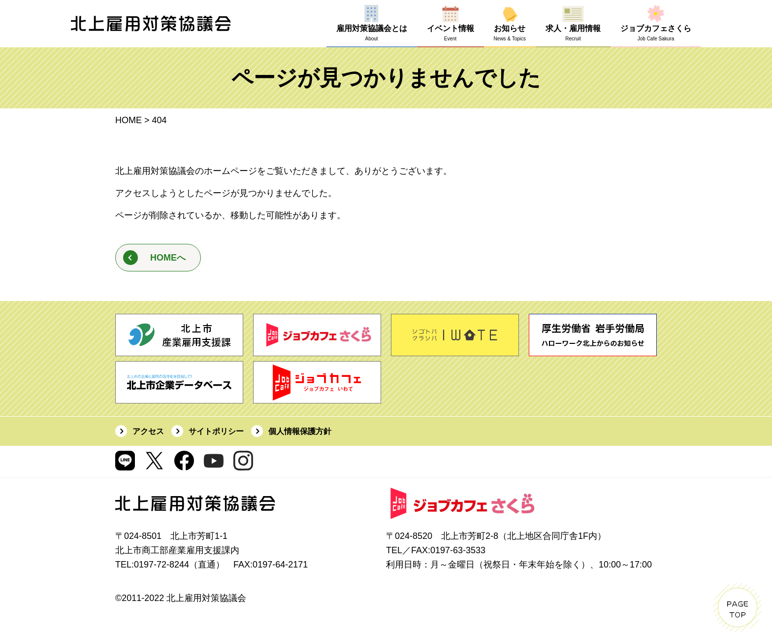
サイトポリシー (216, 431)
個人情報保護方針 (299, 431)
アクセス (148, 431)
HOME (128, 120)
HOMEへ (168, 258)
